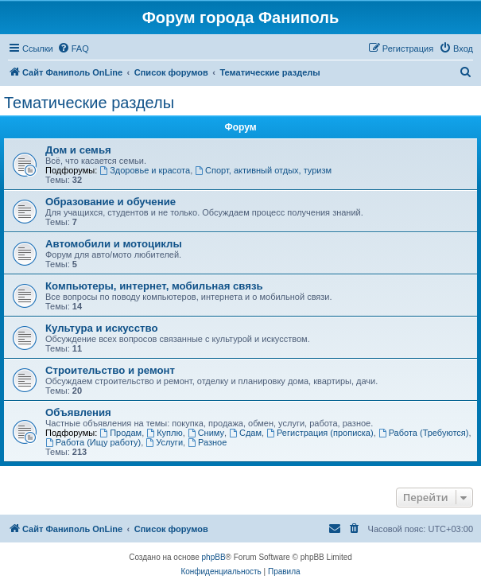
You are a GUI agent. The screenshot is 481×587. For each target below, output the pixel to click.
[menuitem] (73, 48)
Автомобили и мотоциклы (113, 244)
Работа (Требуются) (423, 432)
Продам (120, 432)
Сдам (245, 432)
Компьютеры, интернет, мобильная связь (154, 286)
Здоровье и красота (144, 170)
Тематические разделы (89, 102)
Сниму (206, 432)
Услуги (164, 442)
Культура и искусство (101, 328)
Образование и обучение (110, 202)
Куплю (164, 432)
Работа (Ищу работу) (93, 442)
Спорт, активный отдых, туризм (263, 170)
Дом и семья (78, 150)
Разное (207, 442)
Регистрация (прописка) (320, 432)
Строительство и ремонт (110, 370)
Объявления (78, 412)
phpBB (214, 557)
